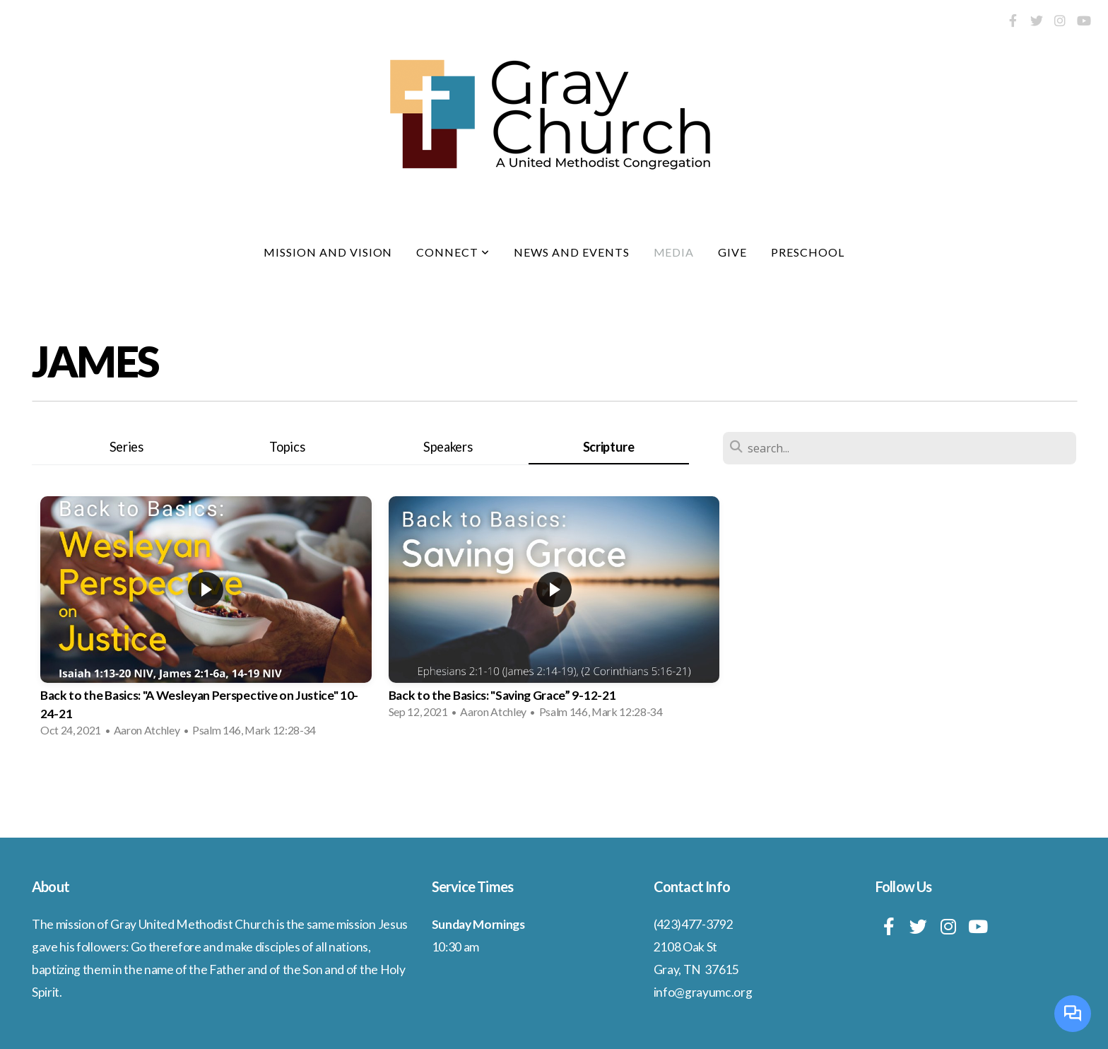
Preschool (807, 252)
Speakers (447, 447)
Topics (287, 447)
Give (732, 252)
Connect (453, 252)
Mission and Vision (328, 252)
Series (126, 447)
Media (674, 252)
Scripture (609, 447)
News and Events (571, 252)
